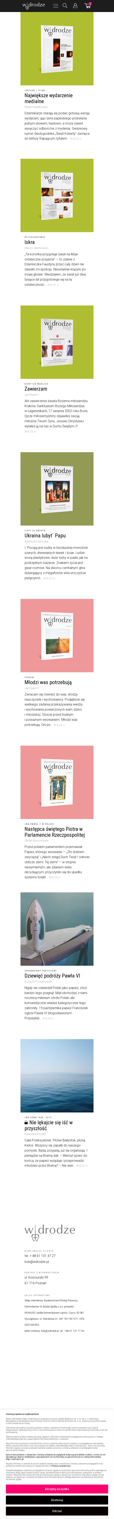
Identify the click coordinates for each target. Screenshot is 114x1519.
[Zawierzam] (57, 342)
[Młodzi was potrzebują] (57, 635)
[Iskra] (57, 195)
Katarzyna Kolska (35, 1134)
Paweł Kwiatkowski (36, 107)
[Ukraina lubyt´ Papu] (57, 489)
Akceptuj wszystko (57, 1489)
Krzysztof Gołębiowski (38, 981)
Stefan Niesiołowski (36, 840)
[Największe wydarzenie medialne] (57, 48)
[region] (57, 1464)
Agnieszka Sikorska (36, 541)
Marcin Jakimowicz (36, 248)
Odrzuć (57, 1511)
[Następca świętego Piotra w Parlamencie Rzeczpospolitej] (57, 782)
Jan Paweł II (32, 394)
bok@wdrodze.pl (37, 1262)
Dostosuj (57, 1500)
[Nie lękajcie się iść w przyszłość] (57, 1075)
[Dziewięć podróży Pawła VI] (57, 929)
